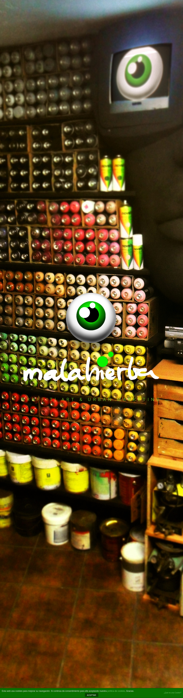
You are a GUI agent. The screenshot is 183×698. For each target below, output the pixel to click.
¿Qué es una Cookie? (172, 693)
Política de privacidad (24, 646)
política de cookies (116, 691)
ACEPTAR (91, 695)
